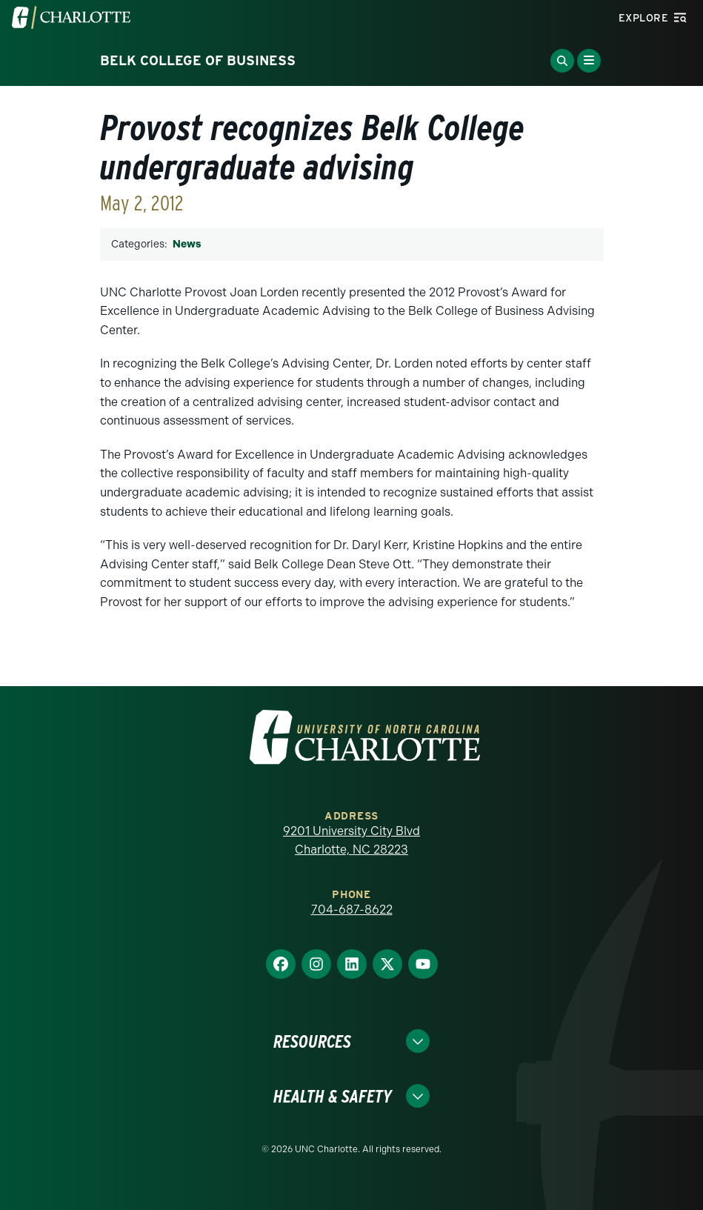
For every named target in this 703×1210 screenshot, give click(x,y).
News (187, 244)
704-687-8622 (352, 909)
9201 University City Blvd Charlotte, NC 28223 (351, 840)
